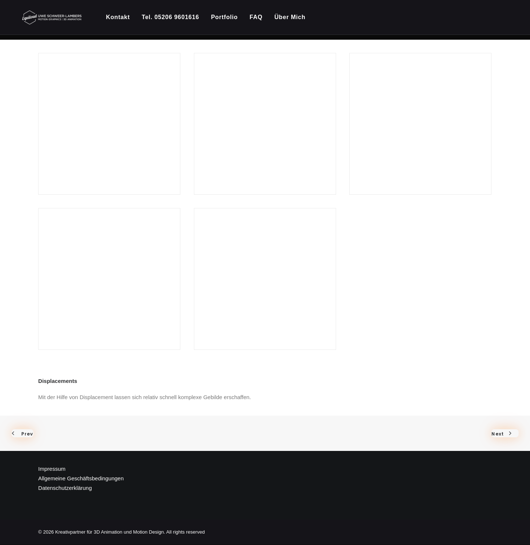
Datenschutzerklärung (65, 488)
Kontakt (121, 20)
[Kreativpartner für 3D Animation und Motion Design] (54, 20)
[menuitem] (123, 20)
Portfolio (227, 20)
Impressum (51, 469)
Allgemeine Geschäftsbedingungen (81, 479)
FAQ (259, 20)
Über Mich (293, 20)
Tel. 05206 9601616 (173, 20)
